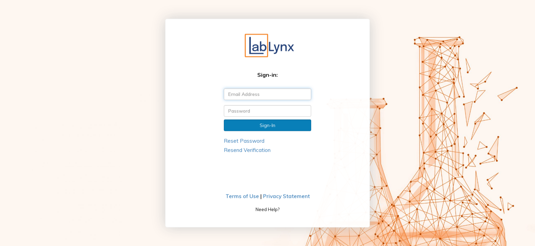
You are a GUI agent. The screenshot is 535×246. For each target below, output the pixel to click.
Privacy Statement (286, 196)
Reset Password (244, 140)
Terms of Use (242, 196)
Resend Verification (247, 150)
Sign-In (267, 125)
